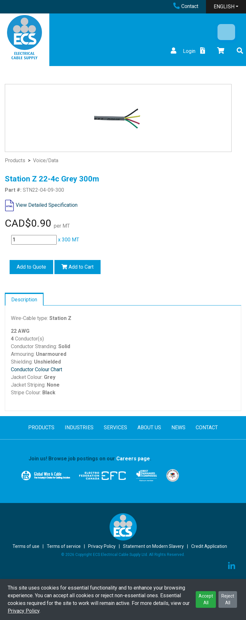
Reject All (227, 599)
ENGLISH (224, 7)
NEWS (178, 427)
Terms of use (25, 546)
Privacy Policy (23, 611)
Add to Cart (78, 267)
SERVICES (115, 427)
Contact (185, 6)
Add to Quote (31, 267)
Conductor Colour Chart (36, 369)
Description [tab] (24, 300)
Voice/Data (45, 160)
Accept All (206, 599)
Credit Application (209, 546)
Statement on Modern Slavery (153, 546)
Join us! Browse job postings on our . (90, 459)
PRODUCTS (41, 427)
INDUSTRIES (79, 427)
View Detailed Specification (47, 205)
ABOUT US (149, 427)
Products (15, 160)
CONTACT (207, 427)
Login (182, 51)
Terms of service (64, 546)
